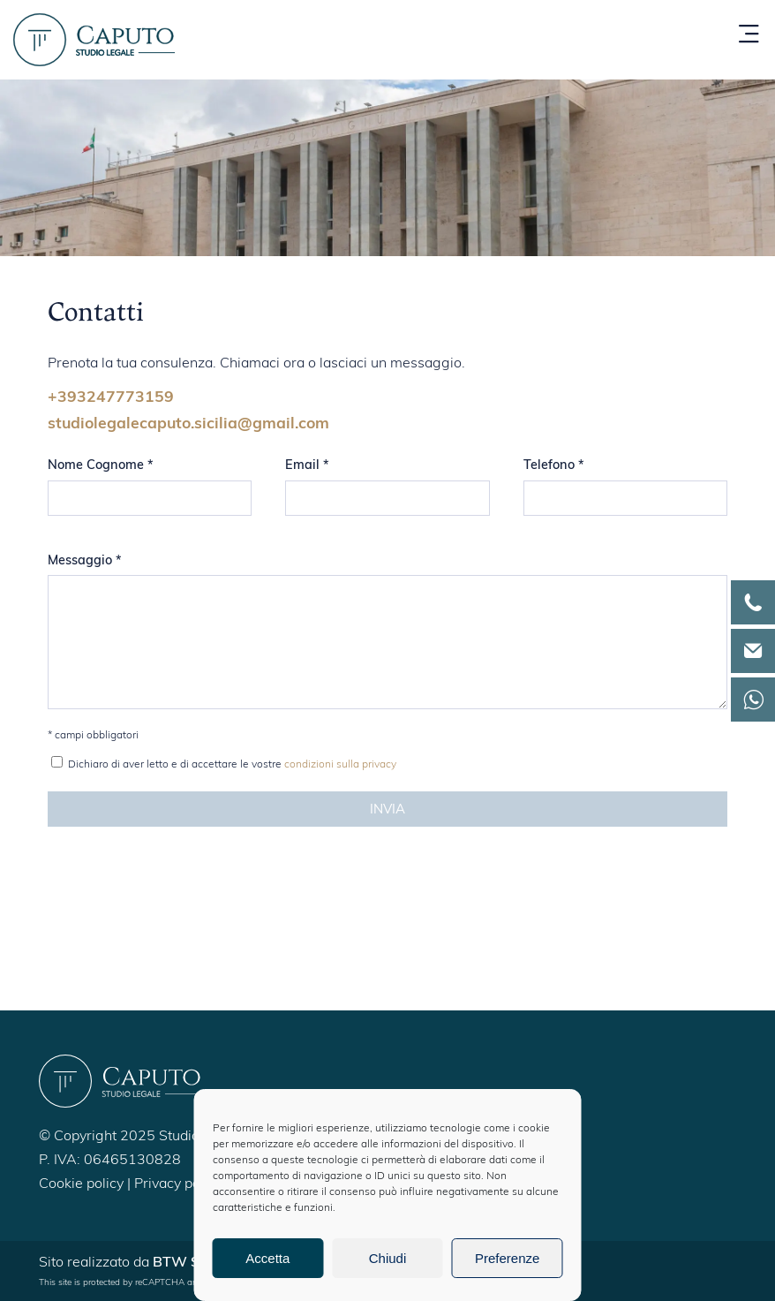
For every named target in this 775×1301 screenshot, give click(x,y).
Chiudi (388, 1258)
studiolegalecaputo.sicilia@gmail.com (188, 424)
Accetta (267, 1258)
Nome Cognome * (101, 466)
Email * (307, 466)
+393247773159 (111, 397)
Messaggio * (85, 561)
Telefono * (553, 466)
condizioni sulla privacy (340, 765)
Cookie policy (81, 1184)
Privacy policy (178, 1184)
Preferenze (507, 1258)
